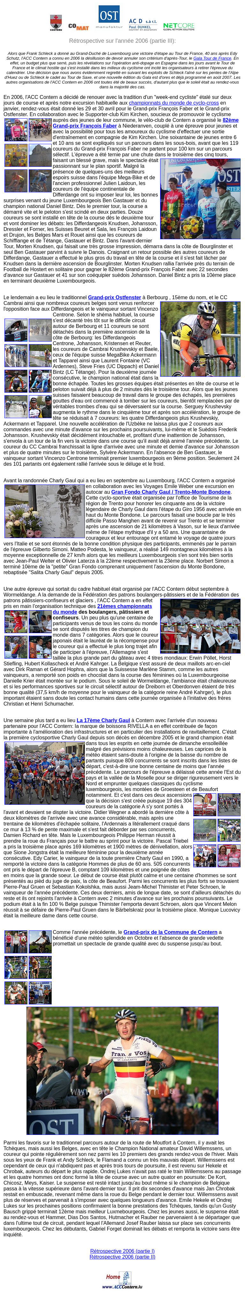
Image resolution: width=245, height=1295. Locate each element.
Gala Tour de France (212, 58)
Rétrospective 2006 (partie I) (122, 1251)
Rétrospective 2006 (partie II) (122, 1257)
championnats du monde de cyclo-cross (174, 103)
